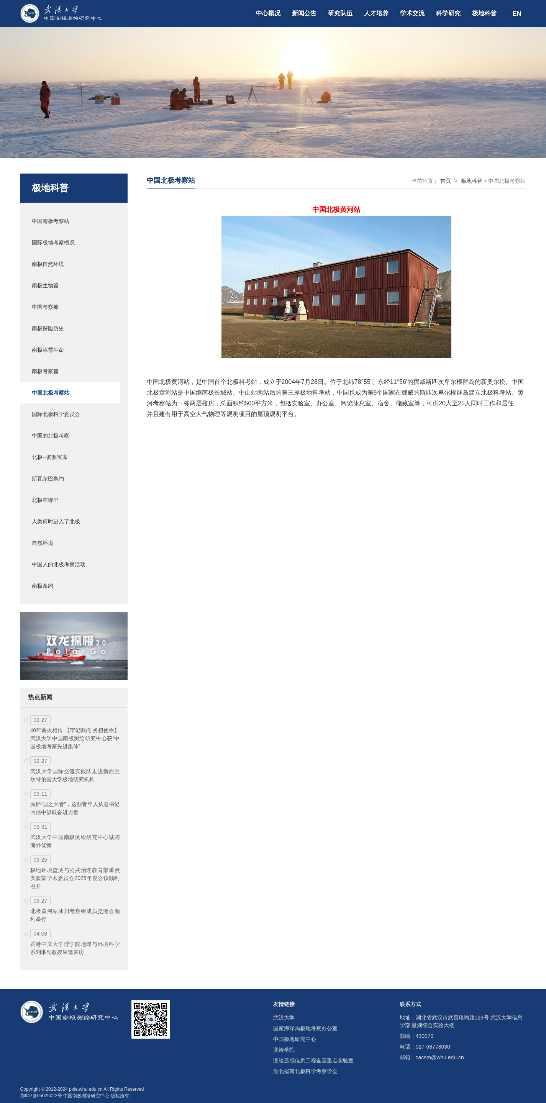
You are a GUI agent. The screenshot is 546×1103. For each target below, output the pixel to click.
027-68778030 (433, 1047)
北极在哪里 (45, 500)
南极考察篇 (45, 371)
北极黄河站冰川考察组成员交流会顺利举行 (75, 915)
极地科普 (484, 13)
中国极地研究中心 (294, 1039)
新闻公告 (304, 13)
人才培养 (376, 13)
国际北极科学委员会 (56, 414)
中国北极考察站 (50, 393)
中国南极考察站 (50, 221)
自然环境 (42, 543)
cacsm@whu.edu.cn (440, 1057)
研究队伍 (340, 13)
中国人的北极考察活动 (58, 564)
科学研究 (448, 13)
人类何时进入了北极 (56, 521)
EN (517, 13)
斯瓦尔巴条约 (48, 478)
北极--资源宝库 (49, 457)
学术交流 (412, 13)
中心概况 (268, 13)
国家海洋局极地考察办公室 (305, 1028)
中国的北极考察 (50, 436)
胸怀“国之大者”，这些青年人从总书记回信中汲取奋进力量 (75, 808)
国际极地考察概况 (53, 242)
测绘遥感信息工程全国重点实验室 (313, 1060)
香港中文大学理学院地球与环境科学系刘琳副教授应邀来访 (75, 948)
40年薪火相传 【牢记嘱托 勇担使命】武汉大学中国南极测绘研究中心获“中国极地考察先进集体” (75, 738)
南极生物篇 (45, 285)
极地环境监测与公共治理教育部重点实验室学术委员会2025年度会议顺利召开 (75, 878)
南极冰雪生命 (48, 350)
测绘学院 (284, 1050)
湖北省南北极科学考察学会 (305, 1071)
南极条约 (42, 586)
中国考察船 (45, 307)
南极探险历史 (48, 328)
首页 (445, 181)
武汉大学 (284, 1017)
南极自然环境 (48, 264)
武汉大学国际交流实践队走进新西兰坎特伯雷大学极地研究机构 (75, 775)
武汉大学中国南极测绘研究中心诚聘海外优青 (75, 841)
